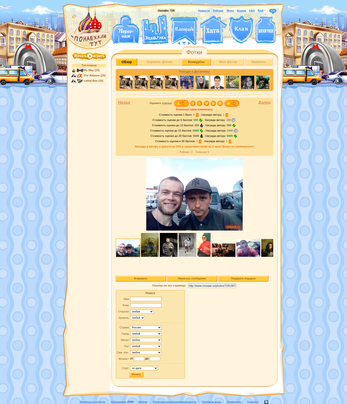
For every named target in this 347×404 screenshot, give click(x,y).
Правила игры (211, 401)
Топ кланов (89, 65)
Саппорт (253, 401)
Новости (204, 10)
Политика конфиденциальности (174, 401)
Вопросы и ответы (92, 401)
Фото (230, 10)
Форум (241, 10)
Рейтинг (218, 10)
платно (167, 103)
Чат (272, 11)
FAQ (252, 10)
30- (231, 103)
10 (206, 103)
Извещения (118, 401)
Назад (124, 102)
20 (220, 103)
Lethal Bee (91, 80)
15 (213, 103)
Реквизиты (234, 401)
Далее (264, 102)
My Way (89, 70)
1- (181, 103)
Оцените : (161, 103)
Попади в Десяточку (194, 71)
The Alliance (92, 75)
